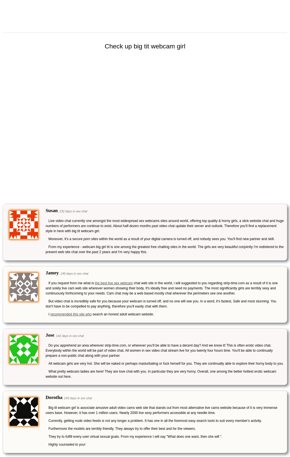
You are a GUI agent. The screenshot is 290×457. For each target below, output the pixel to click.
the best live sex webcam (114, 283)
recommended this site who (71, 314)
